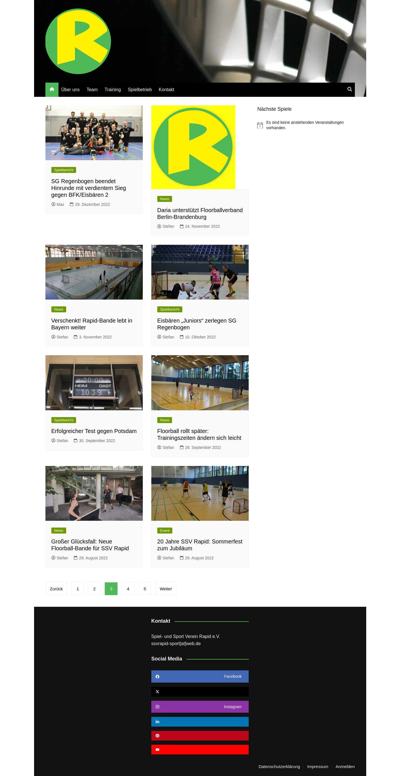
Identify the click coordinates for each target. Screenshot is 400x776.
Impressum (317, 766)
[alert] (306, 125)
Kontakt (166, 89)
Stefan (165, 226)
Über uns (70, 89)
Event (164, 530)
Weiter (166, 588)
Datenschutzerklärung (279, 766)
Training (112, 89)
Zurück (56, 588)
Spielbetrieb (140, 89)
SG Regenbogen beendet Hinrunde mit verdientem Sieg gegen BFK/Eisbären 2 (88, 188)
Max (57, 204)
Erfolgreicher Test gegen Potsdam (94, 431)
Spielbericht (64, 170)
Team (92, 89)
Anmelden (345, 766)
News (164, 199)
